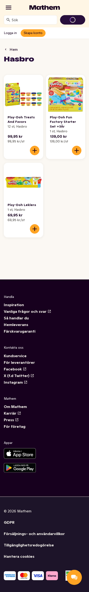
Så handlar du (16, 318)
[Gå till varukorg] (72, 20)
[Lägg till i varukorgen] (34, 150)
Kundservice (15, 355)
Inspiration (14, 304)
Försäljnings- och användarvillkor (34, 533)
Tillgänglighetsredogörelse (29, 545)
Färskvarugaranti (19, 331)
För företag (14, 426)
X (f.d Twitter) (19, 375)
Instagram (16, 382)
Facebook (15, 369)
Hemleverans (16, 324)
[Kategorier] (8, 7)
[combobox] (33, 19)
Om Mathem (15, 406)
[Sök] (8, 19)
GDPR (9, 522)
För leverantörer (19, 362)
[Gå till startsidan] (44, 7)
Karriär (12, 413)
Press (11, 419)
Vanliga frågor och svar (27, 311)
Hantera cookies (19, 556)
